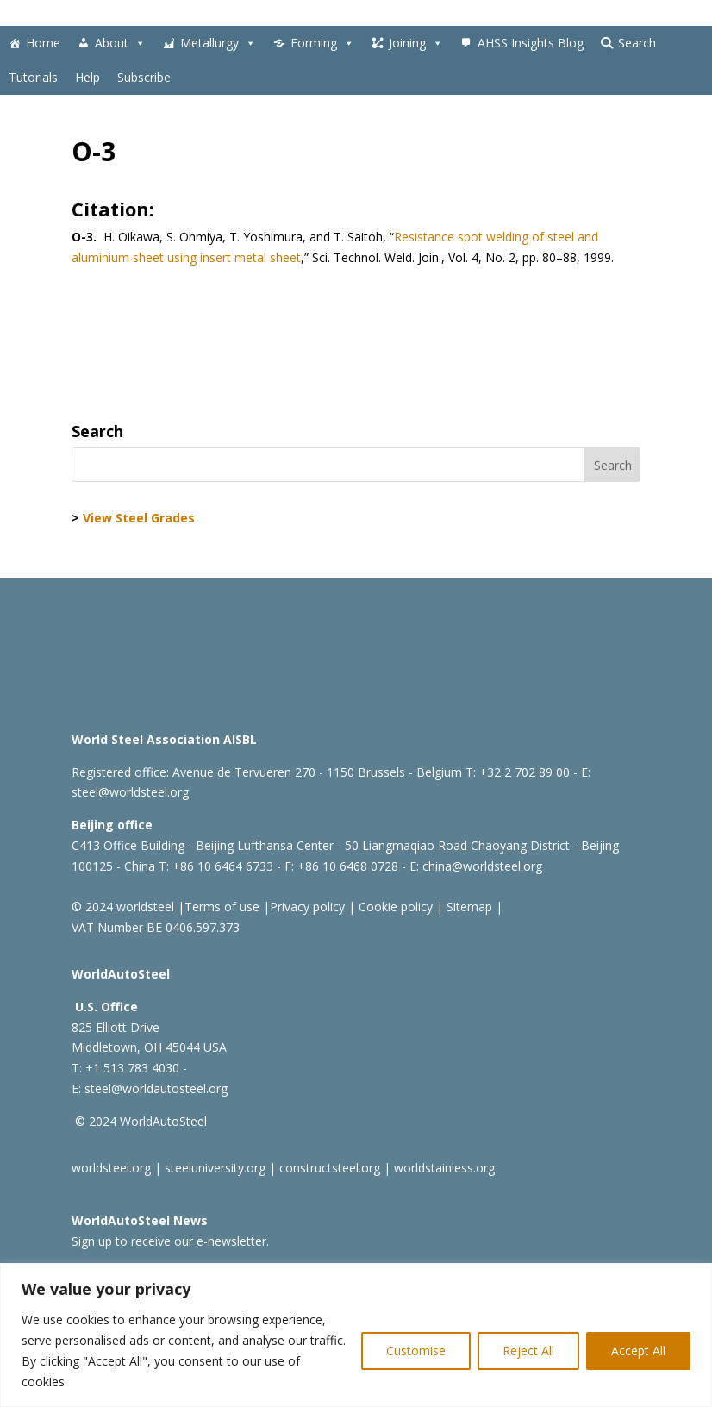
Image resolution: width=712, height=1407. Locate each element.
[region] (356, 1335)
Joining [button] (416, 43)
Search (637, 42)
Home (43, 42)
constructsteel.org (329, 1168)
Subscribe (144, 77)
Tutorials (33, 77)
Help (87, 77)
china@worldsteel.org (482, 866)
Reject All (528, 1350)
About (120, 43)
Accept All (638, 1350)
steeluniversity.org (215, 1168)
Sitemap (467, 906)
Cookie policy (394, 906)
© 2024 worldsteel (123, 906)
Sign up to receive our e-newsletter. (170, 1241)
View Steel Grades (139, 518)
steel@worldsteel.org (130, 792)
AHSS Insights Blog (531, 42)
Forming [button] (322, 43)
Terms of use (221, 906)
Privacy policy (307, 906)
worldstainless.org (444, 1168)
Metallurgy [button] (218, 43)
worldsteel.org (111, 1168)
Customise (416, 1350)
